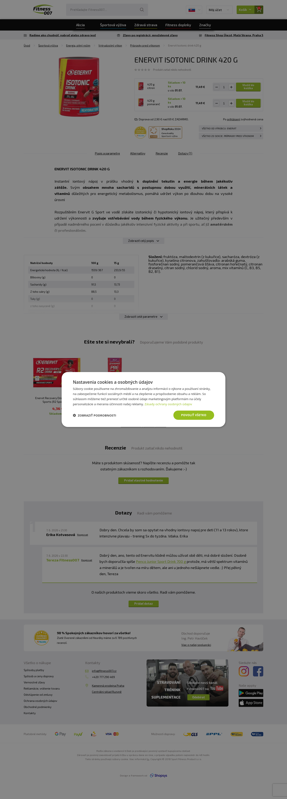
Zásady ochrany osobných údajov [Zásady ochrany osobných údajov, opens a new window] (168, 404)
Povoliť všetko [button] (193, 415)
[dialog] (143, 399)
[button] (94, 415)
